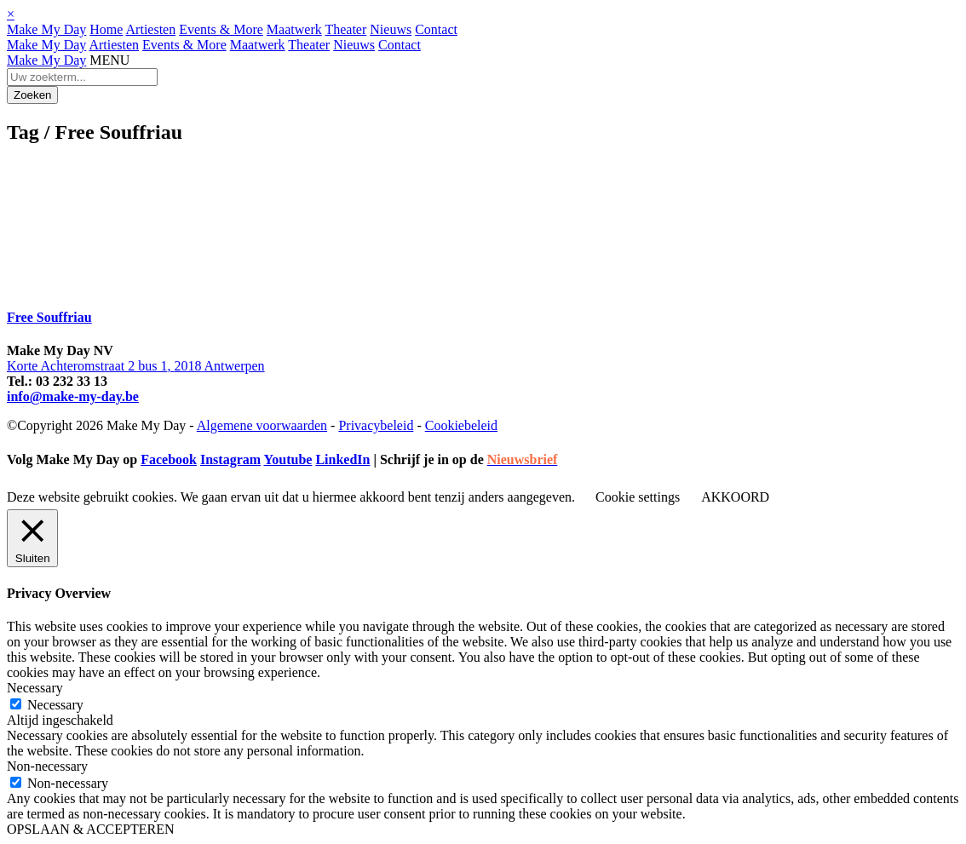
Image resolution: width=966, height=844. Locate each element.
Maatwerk (294, 29)
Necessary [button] (35, 687)
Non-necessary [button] (47, 766)
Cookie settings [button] (637, 497)
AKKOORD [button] (735, 497)
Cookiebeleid (461, 425)
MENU (109, 60)
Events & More (221, 29)
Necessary (55, 705)
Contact (436, 29)
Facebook (169, 459)
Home (106, 29)
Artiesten (151, 29)
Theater (345, 29)
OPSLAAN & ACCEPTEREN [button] (90, 829)
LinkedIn (342, 459)
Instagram (230, 459)
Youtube (287, 459)
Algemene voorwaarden (262, 425)
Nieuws (390, 29)
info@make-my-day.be (73, 396)
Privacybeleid (375, 425)
